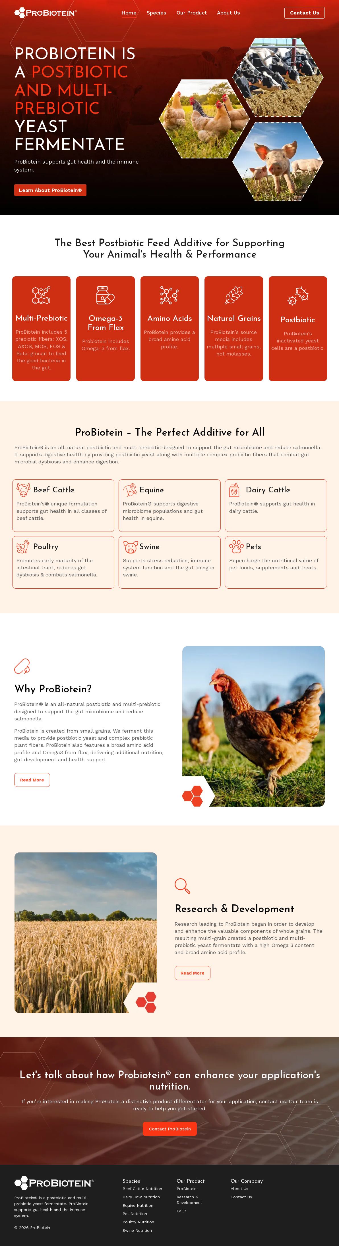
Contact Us (241, 1197)
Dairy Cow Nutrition (141, 1197)
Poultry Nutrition (138, 1222)
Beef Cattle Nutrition (142, 1188)
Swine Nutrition (137, 1230)
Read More (32, 780)
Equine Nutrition (138, 1205)
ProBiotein (187, 1188)
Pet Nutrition (135, 1213)
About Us (239, 1188)
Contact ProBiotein (170, 1129)
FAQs (182, 1211)
